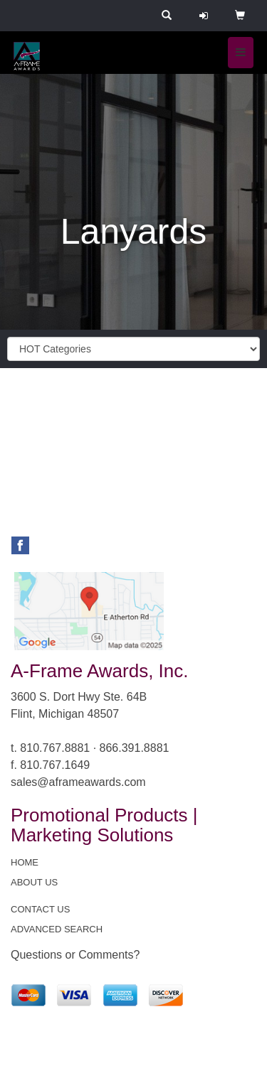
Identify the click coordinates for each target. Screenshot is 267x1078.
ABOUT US (34, 882)
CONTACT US (40, 909)
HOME (24, 862)
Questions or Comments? (75, 955)
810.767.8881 (55, 748)
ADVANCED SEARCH (57, 929)
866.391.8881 (134, 748)
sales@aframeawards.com (78, 782)
